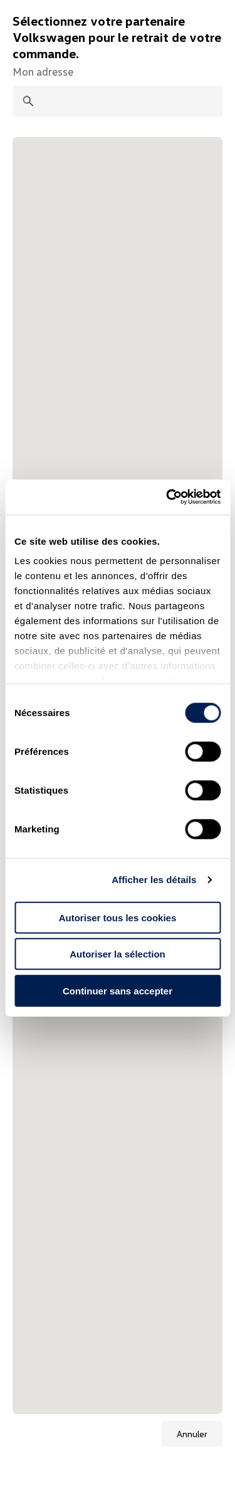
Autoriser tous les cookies (118, 917)
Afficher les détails (154, 879)
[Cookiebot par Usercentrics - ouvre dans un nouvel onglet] (167, 497)
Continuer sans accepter (117, 990)
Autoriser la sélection (117, 954)
